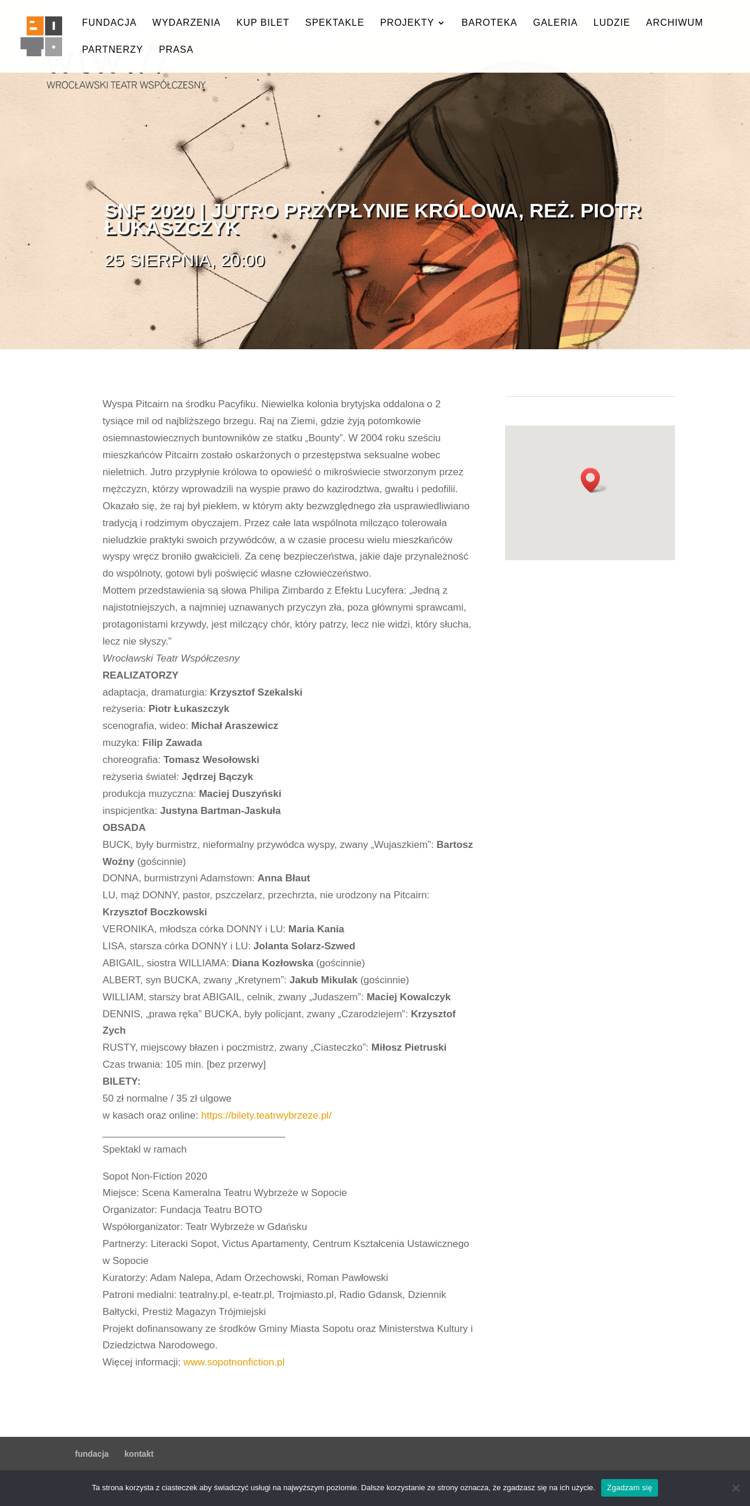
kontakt (139, 1454)
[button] (594, 480)
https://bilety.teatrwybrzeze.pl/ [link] (266, 1115)
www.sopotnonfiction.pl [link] (234, 1362)
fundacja (109, 23)
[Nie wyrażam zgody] (735, 1488)
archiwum (674, 23)
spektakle (334, 23)
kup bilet (262, 23)
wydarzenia (186, 23)
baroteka (489, 23)
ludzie (612, 23)
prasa (176, 50)
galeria (555, 23)
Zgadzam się (629, 1487)
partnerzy (112, 50)
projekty (407, 23)
